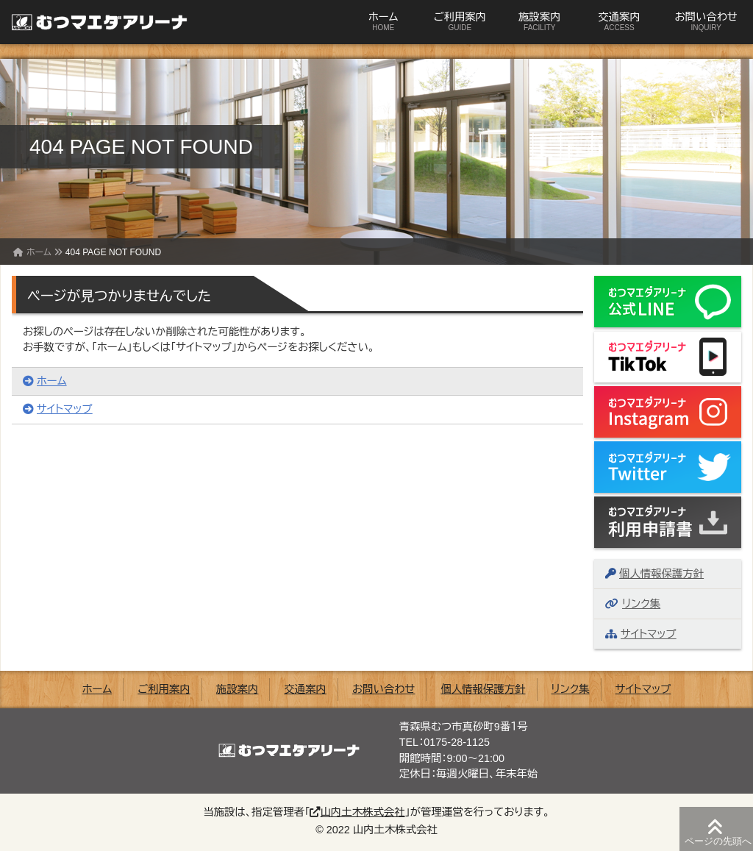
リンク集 (632, 604)
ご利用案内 (459, 21)
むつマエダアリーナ (92, 22)
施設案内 (539, 21)
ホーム (383, 21)
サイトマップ (58, 409)
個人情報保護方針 (654, 574)
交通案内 (619, 21)
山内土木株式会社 (357, 812)
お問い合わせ (706, 21)
